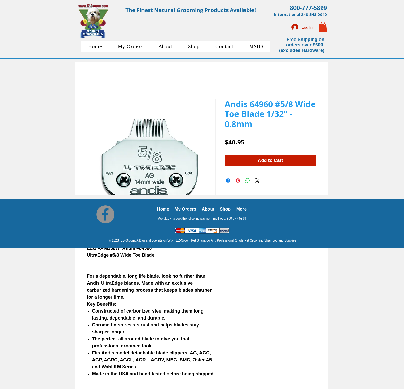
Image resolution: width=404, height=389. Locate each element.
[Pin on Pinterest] (238, 180)
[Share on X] (257, 180)
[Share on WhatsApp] (248, 180)
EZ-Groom (183, 240)
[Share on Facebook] (228, 180)
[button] (322, 27)
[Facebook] (105, 214)
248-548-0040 (314, 14)
